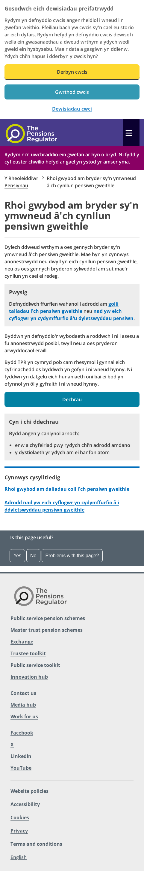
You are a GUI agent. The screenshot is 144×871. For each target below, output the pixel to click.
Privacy (19, 830)
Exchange (21, 641)
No (33, 555)
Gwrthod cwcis (72, 92)
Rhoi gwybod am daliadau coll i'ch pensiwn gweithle (66, 489)
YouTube (20, 768)
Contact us (23, 693)
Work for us (24, 716)
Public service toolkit (35, 665)
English (18, 857)
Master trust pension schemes (46, 630)
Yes (17, 555)
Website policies (29, 791)
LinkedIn (20, 756)
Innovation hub (29, 677)
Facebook (21, 732)
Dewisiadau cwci (72, 109)
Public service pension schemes (47, 618)
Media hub (23, 704)
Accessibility (25, 804)
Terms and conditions (36, 844)
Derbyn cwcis (72, 72)
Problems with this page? (72, 555)
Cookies (19, 817)
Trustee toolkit (28, 653)
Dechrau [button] (72, 399)
